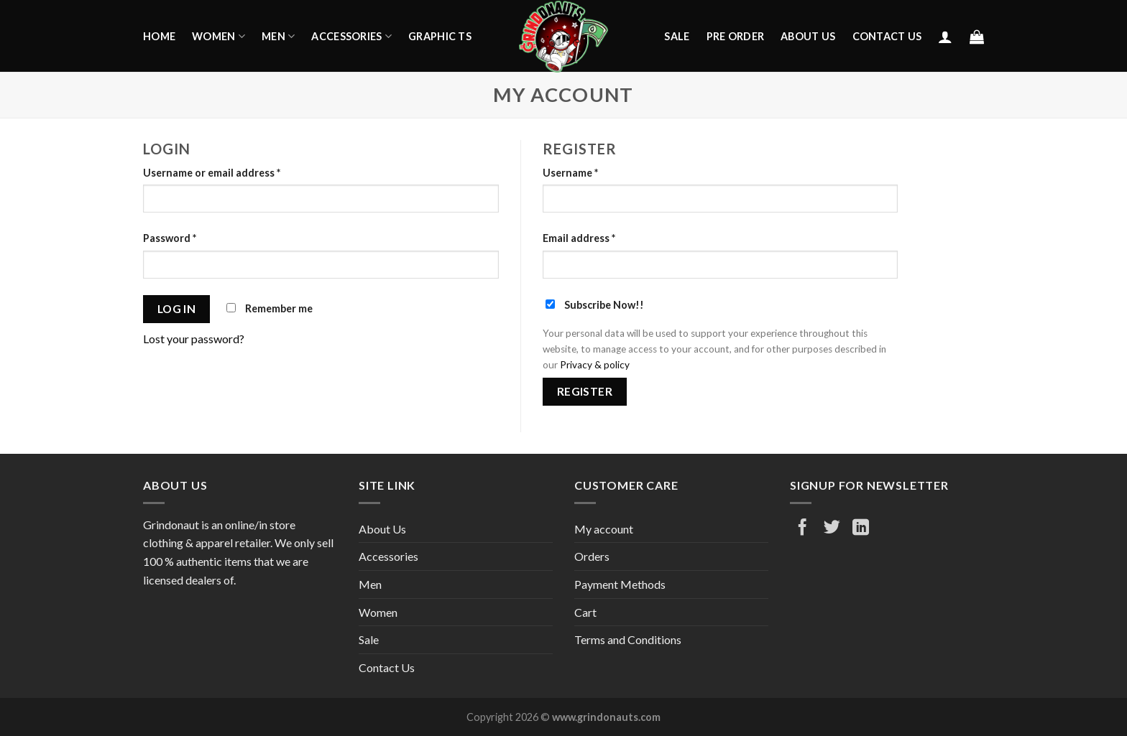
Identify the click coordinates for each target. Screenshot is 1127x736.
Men (278, 36)
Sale (676, 36)
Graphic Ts (440, 36)
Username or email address (211, 173)
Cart (585, 612)
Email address (579, 238)
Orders (592, 556)
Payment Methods (620, 584)
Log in (176, 308)
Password (169, 238)
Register (585, 391)
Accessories (351, 36)
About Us (808, 36)
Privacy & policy (595, 365)
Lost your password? (193, 338)
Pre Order (736, 36)
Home (159, 36)
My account (603, 529)
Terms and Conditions (627, 639)
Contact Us (887, 36)
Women (218, 36)
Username (570, 173)
